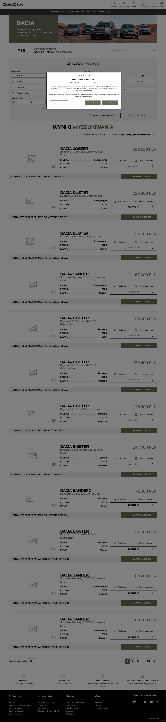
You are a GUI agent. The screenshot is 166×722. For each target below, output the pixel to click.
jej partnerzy (62, 86)
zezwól (110, 102)
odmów (92, 102)
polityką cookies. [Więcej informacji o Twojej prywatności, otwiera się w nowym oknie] (87, 96)
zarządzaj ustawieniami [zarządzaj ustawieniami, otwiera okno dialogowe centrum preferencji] (59, 102)
